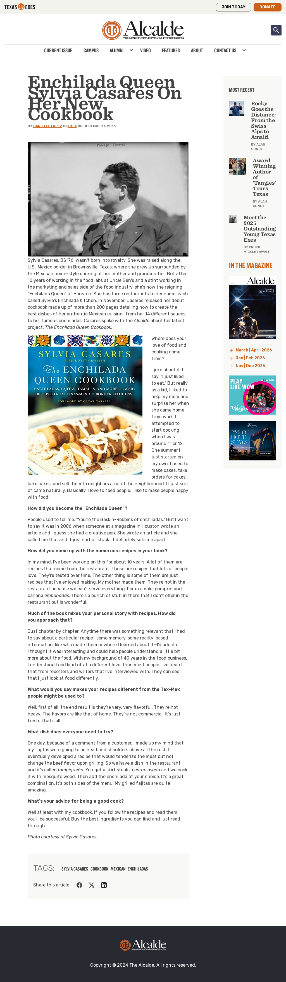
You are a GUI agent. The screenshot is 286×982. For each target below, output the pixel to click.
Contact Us (225, 50)
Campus (91, 50)
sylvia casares (74, 869)
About (197, 50)
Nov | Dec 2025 (250, 365)
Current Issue (58, 50)
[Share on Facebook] (79, 885)
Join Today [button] (234, 7)
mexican (118, 869)
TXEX (72, 126)
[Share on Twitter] (91, 885)
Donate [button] (267, 7)
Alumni (116, 50)
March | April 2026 (254, 350)
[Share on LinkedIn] (104, 885)
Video (145, 50)
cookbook (99, 869)
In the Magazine (251, 265)
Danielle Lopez (47, 126)
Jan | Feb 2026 (250, 358)
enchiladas (138, 869)
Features (171, 50)
